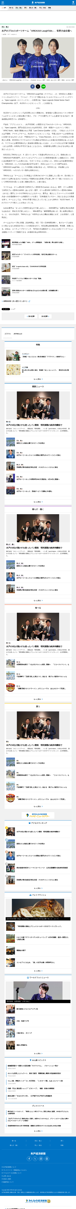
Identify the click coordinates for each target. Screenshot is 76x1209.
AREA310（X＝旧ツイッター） (15, 301)
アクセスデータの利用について (12, 1173)
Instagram (41, 1158)
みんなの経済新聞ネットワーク (38, 1201)
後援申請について (8, 1182)
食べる (11, 7)
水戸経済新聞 (38, 2)
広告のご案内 (7, 1179)
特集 (49, 7)
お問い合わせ (7, 1176)
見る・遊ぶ (19, 7)
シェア (13, 309)
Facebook (29, 1158)
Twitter (35, 1158)
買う (25, 7)
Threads (47, 1158)
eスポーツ (14, 34)
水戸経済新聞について (9, 1167)
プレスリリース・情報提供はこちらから (15, 1170)
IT (8, 34)
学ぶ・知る (42, 7)
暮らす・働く (33, 7)
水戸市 (4, 34)
